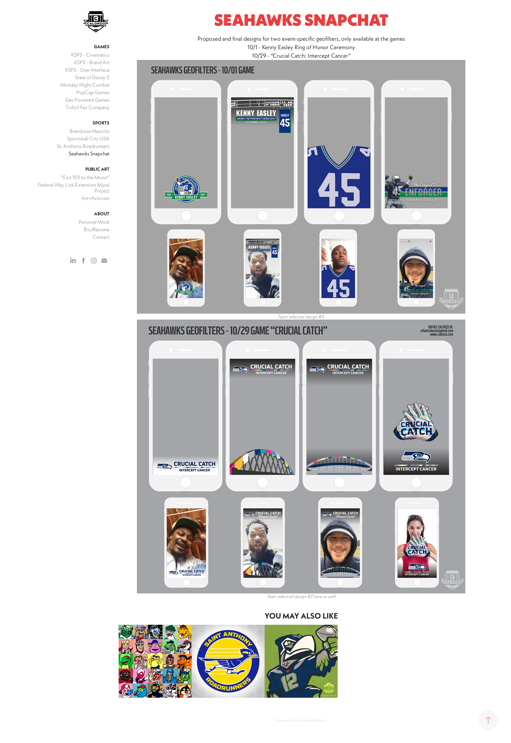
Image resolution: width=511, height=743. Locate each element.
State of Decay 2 (92, 77)
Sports (101, 123)
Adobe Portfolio (312, 720)
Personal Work (94, 222)
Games (102, 47)
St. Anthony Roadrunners (83, 146)
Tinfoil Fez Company (88, 107)
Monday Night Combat (85, 84)
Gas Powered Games (87, 99)
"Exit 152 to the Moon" (85, 177)
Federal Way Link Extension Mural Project (74, 187)
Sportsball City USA (88, 138)
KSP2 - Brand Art (92, 62)
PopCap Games (93, 92)
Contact (101, 237)
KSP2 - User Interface (87, 69)
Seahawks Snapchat (89, 153)
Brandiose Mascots (90, 131)
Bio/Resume (97, 229)
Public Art (97, 169)
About (102, 214)
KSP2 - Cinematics (90, 54)
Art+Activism (95, 198)
